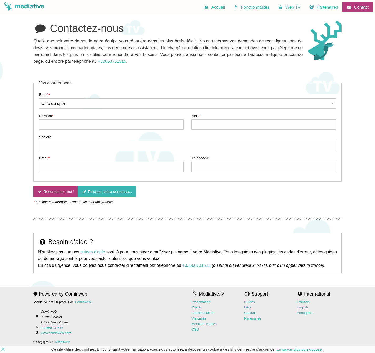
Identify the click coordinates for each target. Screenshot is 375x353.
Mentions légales (204, 324)
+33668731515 (112, 61)
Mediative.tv (62, 342)
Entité (43, 95)
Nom (195, 116)
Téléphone (200, 158)
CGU (195, 329)
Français (303, 302)
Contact (250, 313)
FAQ (247, 308)
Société (45, 137)
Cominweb (83, 302)
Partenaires (252, 318)
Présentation (200, 302)
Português (304, 313)
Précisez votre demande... (107, 192)
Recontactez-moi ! (55, 192)
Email (43, 158)
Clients (196, 308)
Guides (249, 302)
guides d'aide (92, 252)
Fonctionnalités (202, 313)
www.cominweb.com (56, 333)
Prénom (45, 116)
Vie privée (198, 318)
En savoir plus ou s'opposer (300, 349)
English (302, 308)
